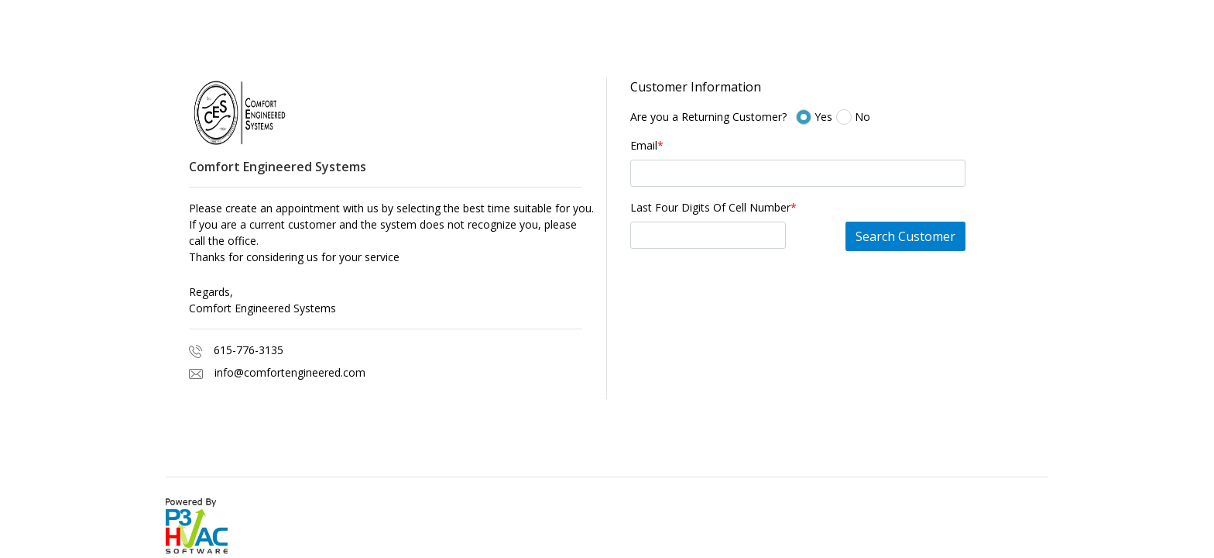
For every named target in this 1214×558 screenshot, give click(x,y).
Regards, (211, 291)
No (859, 116)
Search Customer (905, 236)
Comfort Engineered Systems (262, 308)
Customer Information (695, 86)
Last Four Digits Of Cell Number (713, 207)
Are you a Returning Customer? (708, 116)
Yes (839, 116)
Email (647, 145)
